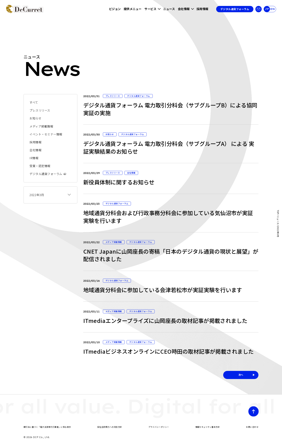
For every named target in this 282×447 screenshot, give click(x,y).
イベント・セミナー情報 (45, 134)
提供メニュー (133, 9)
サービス (150, 9)
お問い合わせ (252, 426)
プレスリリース (39, 110)
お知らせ (35, 118)
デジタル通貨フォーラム (234, 9)
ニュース (169, 9)
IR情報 (33, 158)
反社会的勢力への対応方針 (109, 426)
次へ (240, 374)
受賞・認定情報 (39, 166)
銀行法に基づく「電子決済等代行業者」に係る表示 (47, 426)
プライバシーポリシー (158, 426)
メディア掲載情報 (41, 126)
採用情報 (202, 9)
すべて (33, 102)
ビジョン (115, 9)
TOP (278, 212)
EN (272, 9)
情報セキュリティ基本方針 (207, 426)
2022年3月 (36, 195)
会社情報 (184, 9)
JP (267, 9)
